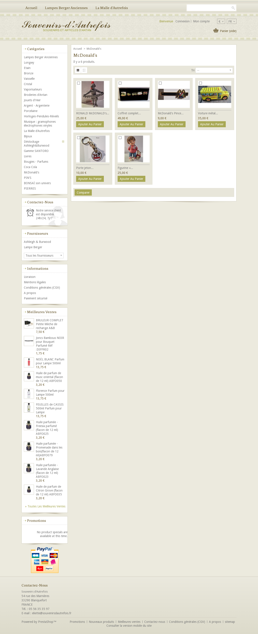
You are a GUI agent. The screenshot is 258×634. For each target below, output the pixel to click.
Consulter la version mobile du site (129, 625)
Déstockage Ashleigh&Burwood (36, 143)
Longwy (29, 62)
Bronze (28, 73)
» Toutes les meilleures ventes (45, 506)
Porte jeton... (85, 168)
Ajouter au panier (90, 124)
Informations (37, 268)
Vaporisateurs (33, 89)
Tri (193, 70)
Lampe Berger (33, 247)
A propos (30, 293)
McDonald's (31, 172)
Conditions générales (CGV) (42, 287)
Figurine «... (125, 168)
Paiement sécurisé (35, 298)
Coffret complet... (129, 113)
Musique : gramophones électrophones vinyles (40, 123)
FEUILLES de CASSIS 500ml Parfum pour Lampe (50, 408)
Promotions (36, 520)
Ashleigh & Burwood (37, 241)
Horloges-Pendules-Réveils (41, 116)
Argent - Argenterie (36, 105)
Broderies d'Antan (35, 94)
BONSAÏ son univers (37, 183)
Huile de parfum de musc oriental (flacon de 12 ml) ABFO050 (49, 377)
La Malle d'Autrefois (111, 8)
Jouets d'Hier (32, 100)
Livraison (29, 277)
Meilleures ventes (42, 312)
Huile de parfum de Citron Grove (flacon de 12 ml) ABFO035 (49, 490)
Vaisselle (29, 78)
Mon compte (201, 21)
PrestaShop (45, 621)
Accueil (31, 8)
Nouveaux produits (101, 621)
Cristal (28, 84)
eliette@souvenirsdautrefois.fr (51, 613)
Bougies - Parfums (36, 161)
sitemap (230, 621)
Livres (27, 156)
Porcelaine (30, 111)
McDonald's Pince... (171, 113)
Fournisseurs (37, 233)
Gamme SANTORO (36, 151)
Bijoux (28, 136)
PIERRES (30, 188)
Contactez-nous (154, 621)
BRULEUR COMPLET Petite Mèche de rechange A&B (49, 324)
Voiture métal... (208, 113)
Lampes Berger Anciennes (66, 8)
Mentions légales (35, 282)
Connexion (182, 21)
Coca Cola (30, 167)
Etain (27, 68)
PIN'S (27, 177)
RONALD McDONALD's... (92, 113)
